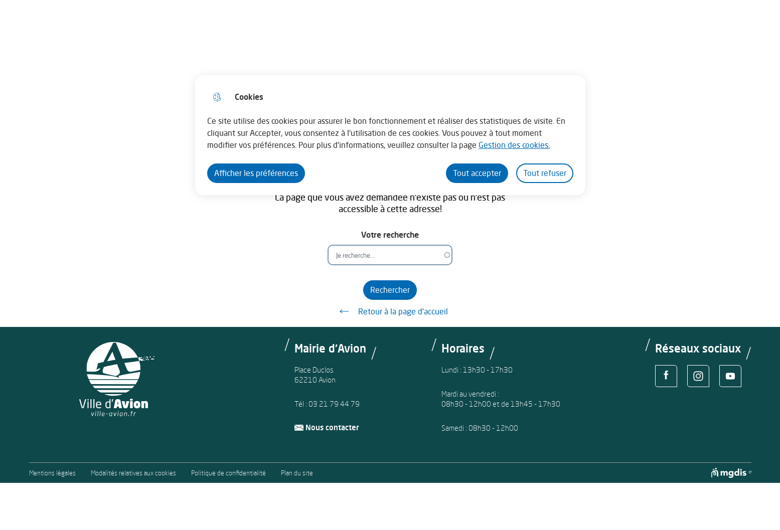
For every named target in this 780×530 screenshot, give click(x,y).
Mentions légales (52, 473)
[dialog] (390, 135)
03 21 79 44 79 (334, 404)
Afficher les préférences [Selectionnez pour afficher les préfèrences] (256, 173)
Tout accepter (477, 173)
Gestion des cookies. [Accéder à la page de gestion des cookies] (514, 145)
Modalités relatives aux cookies (133, 473)
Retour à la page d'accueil (390, 311)
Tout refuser (544, 173)
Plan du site (297, 473)
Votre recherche (390, 235)
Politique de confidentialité (228, 473)
